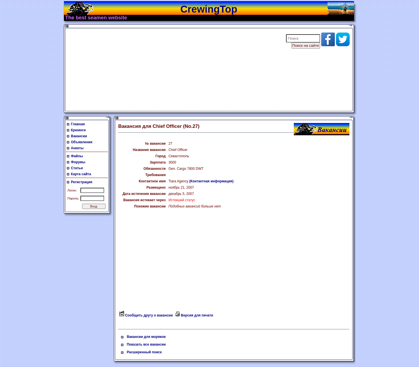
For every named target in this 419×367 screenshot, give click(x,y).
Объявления (81, 142)
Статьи (77, 168)
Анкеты (77, 148)
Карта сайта (81, 174)
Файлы (77, 156)
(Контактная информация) (211, 181)
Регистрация (81, 182)
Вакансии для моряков (146, 337)
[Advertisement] (172, 70)
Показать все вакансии (146, 344)
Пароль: (73, 198)
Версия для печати (197, 315)
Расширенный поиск (144, 352)
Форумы (78, 162)
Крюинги (78, 130)
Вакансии (79, 136)
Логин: (72, 190)
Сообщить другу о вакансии (149, 315)
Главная (78, 124)
